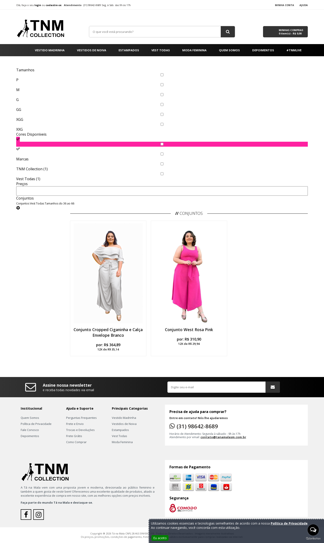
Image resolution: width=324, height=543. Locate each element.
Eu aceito (160, 538)
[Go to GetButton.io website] (313, 538)
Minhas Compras (291, 31)
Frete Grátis (74, 436)
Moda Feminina (194, 50)
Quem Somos (229, 50)
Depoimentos (263, 50)
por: (108, 346)
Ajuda (303, 5)
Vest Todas (160, 50)
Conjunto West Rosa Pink (189, 329)
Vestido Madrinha (50, 50)
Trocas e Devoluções (80, 430)
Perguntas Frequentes (81, 418)
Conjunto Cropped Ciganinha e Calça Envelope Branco (108, 332)
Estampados (129, 50)
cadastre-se (53, 5)
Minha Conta (284, 5)
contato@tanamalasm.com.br (223, 437)
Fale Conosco (30, 430)
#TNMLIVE (294, 50)
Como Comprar (76, 442)
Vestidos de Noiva (91, 50)
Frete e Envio (75, 424)
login (37, 5)
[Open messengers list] (313, 530)
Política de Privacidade (36, 424)
